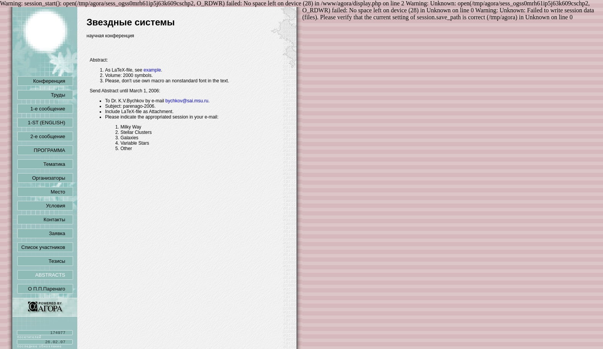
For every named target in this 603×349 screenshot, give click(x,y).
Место (62, 192)
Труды (62, 95)
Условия (59, 206)
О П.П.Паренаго (50, 289)
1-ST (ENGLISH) (50, 122)
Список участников (47, 247)
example (152, 70)
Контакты (58, 219)
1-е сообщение (51, 109)
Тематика (58, 164)
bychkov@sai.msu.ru (186, 101)
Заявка (61, 233)
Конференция (53, 81)
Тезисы (60, 261)
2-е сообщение (51, 136)
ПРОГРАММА (53, 150)
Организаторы (52, 178)
